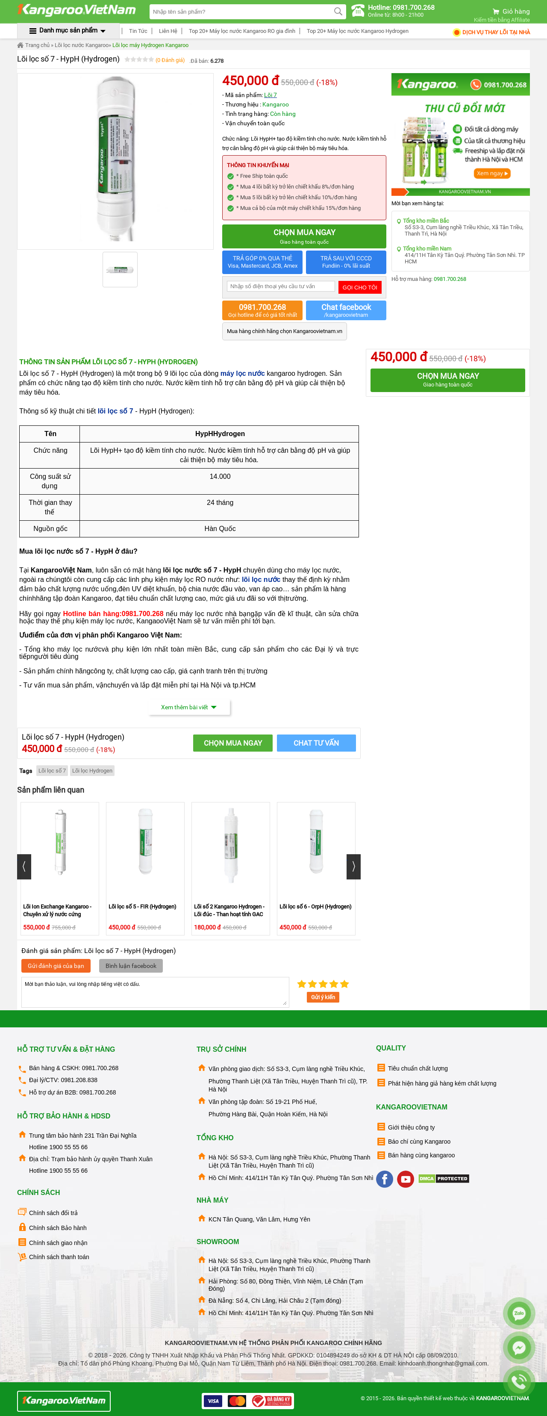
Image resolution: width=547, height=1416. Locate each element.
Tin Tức (136, 31)
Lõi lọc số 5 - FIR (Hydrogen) (142, 906)
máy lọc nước (243, 373)
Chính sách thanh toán (53, 1257)
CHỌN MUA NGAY (233, 743)
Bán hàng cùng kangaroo (415, 1155)
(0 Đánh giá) (170, 60)
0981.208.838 (79, 1080)
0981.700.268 (450, 279)
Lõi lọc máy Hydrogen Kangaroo (150, 45)
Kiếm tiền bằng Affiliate (502, 20)
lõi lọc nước (261, 579)
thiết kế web (438, 1398)
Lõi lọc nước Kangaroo (82, 45)
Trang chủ (33, 45)
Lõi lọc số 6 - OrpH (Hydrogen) (315, 906)
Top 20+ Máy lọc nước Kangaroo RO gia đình (240, 31)
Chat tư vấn (316, 743)
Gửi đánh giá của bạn (56, 965)
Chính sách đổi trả (47, 1212)
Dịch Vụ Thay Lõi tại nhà (491, 32)
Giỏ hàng (510, 11)
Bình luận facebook (131, 965)
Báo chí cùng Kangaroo (413, 1141)
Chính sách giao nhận (52, 1242)
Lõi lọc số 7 (52, 770)
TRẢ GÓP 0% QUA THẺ (262, 262)
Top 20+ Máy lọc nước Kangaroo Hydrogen (356, 31)
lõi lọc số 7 (116, 411)
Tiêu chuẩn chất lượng (412, 1067)
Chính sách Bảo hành (52, 1227)
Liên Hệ (166, 31)
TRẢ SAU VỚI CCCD (346, 262)
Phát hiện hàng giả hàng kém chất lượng (436, 1082)
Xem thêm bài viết (189, 707)
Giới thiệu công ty (405, 1126)
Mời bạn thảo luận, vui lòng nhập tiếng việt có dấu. (155, 992)
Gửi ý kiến (323, 997)
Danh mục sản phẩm (68, 30)
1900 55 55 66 (68, 1147)
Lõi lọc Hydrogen (92, 770)
